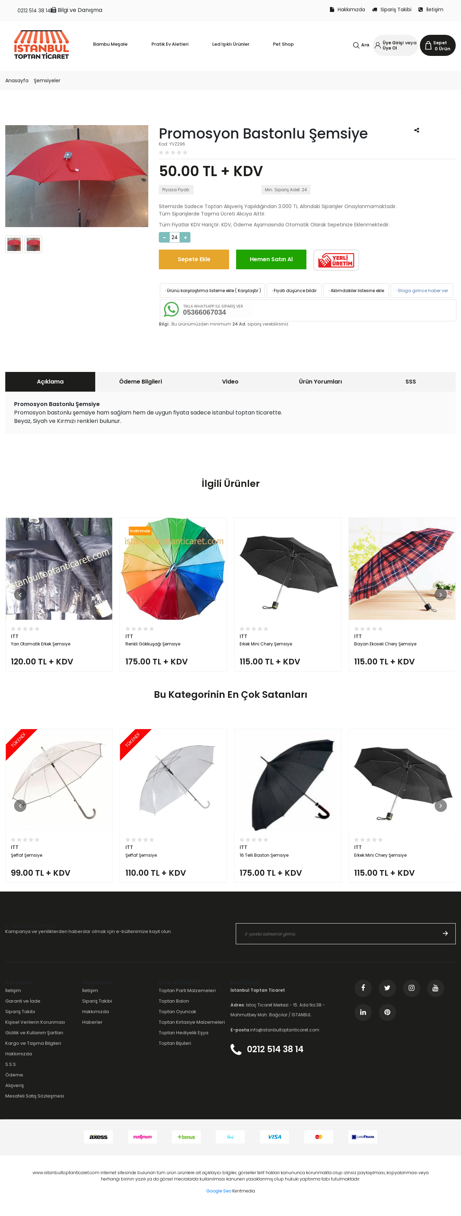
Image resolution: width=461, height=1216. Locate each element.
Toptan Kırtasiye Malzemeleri (192, 1029)
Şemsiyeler (47, 80)
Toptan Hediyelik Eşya (183, 1040)
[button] (20, 596)
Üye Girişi (393, 42)
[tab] (50, 382)
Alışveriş (14, 1093)
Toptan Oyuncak (177, 1019)
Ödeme (14, 1082)
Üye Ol (390, 48)
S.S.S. (11, 1071)
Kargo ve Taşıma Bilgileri (33, 1050)
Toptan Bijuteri (175, 1050)
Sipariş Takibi (391, 9)
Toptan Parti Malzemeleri (187, 998)
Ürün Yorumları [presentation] (320, 382)
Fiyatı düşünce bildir (294, 291)
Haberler (92, 1029)
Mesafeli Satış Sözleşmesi (34, 1103)
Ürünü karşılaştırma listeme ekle (199, 291)
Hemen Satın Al (271, 259)
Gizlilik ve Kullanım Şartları (34, 1040)
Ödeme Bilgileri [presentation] (140, 382)
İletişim (430, 9)
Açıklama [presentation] (50, 382)
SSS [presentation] (410, 382)
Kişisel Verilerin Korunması (35, 1029)
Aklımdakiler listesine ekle (355, 291)
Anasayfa (16, 80)
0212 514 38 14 (34, 10)
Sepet (440, 42)
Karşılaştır (248, 291)
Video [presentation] (230, 382)
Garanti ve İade (22, 1008)
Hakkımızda (347, 9)
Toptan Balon (174, 1008)
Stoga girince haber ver (421, 291)
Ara (365, 44)
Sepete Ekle (194, 259)
